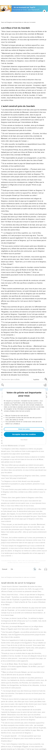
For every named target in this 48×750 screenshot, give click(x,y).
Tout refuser (24, 57)
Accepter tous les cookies (24, 52)
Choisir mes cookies (24, 47)
